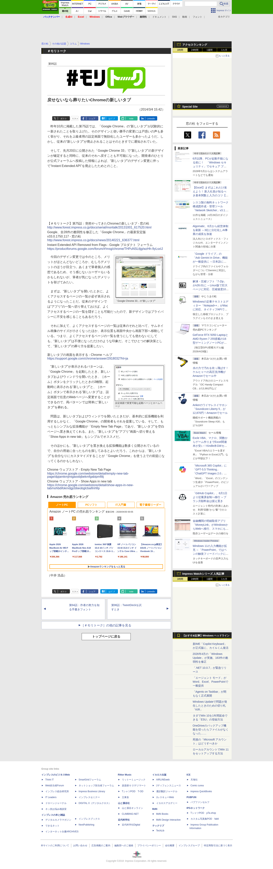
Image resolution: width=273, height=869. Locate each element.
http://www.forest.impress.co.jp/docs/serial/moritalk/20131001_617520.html (99, 227)
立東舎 (125, 797)
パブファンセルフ (200, 802)
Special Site (190, 106)
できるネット (52, 825)
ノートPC (62, 504)
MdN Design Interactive (168, 819)
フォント (197, 16)
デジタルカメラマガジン (58, 819)
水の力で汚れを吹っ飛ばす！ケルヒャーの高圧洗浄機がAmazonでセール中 (210, 371)
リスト (75, 118)
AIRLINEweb (163, 779)
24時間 (194, 50)
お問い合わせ (80, 845)
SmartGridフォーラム (90, 779)
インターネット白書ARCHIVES (62, 831)
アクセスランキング (194, 44)
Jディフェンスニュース (168, 785)
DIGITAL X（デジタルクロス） (95, 803)
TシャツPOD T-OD (132, 791)
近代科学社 (124, 819)
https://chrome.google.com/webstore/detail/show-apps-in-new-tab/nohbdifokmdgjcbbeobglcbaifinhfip (90, 486)
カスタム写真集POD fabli (205, 818)
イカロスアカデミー (166, 803)
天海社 (194, 779)
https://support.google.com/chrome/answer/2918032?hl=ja (87, 358)
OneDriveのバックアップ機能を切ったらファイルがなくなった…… (210, 729)
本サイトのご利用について (55, 845)
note (131, 118)
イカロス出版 (159, 774)
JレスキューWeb (165, 797)
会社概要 (169, 845)
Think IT (49, 779)
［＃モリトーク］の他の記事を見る (106, 625)
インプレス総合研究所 (57, 791)
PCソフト (91, 504)
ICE (189, 774)
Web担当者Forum (54, 785)
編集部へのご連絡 (123, 845)
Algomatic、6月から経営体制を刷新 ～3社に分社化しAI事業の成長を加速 (210, 230)
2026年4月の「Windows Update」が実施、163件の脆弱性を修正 (210, 657)
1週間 (209, 50)
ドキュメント (159, 16)
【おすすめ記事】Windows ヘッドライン (206, 635)
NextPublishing (86, 824)
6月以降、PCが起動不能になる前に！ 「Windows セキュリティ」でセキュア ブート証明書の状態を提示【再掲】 (210, 166)
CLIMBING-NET (130, 814)
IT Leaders (51, 797)
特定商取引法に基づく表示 (218, 845)
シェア (92, 118)
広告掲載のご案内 (100, 845)
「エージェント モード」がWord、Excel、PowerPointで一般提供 (210, 681)
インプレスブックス (89, 818)
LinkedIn (151, 118)
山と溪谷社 (124, 803)
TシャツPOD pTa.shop (203, 813)
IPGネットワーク (196, 808)
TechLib (160, 830)
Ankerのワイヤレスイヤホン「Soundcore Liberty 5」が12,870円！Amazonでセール (210, 408)
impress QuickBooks (201, 791)
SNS (174, 16)
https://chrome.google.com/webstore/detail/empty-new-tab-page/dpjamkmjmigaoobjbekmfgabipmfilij (88, 475)
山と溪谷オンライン (132, 808)
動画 (184, 16)
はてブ (112, 118)
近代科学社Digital (131, 824)
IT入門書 (120, 504)
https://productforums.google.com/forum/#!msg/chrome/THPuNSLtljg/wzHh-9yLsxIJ (105, 248)
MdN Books (162, 814)
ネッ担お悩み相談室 (56, 809)
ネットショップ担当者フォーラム (96, 785)
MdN (154, 809)
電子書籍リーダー (150, 504)
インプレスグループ (189, 845)
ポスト (63, 118)
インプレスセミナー (89, 797)
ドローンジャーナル (56, 803)
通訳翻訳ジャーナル (166, 791)
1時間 (180, 50)
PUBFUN (191, 797)
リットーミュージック (133, 779)
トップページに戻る (106, 636)
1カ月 (224, 50)
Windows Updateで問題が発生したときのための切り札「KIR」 (210, 705)
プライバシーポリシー (149, 845)
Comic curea (197, 785)
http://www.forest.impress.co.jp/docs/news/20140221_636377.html (93, 240)
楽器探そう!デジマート (134, 785)
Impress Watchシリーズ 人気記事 (203, 573)
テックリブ (158, 825)
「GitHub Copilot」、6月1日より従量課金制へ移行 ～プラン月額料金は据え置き (210, 497)
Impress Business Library (92, 791)
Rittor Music (124, 774)
